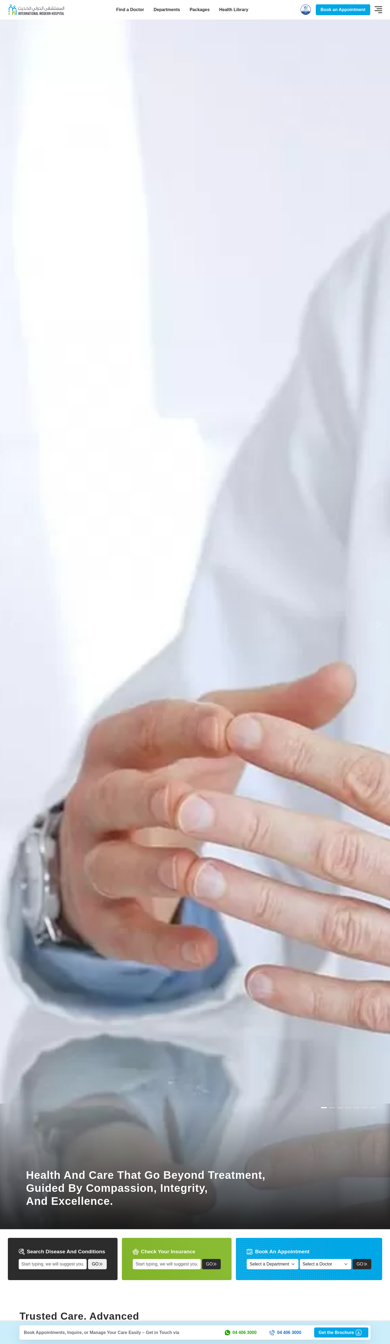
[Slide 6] (373, 1107)
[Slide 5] (365, 1107)
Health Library (233, 9)
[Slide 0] (324, 1107)
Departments (167, 9)
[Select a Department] (272, 1264)
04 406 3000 (240, 1332)
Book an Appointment (343, 9)
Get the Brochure (341, 1332)
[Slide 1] (332, 1107)
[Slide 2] (340, 1107)
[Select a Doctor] (325, 1264)
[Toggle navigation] (378, 10)
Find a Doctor (130, 9)
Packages (200, 9)
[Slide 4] (356, 1107)
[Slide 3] (348, 1107)
